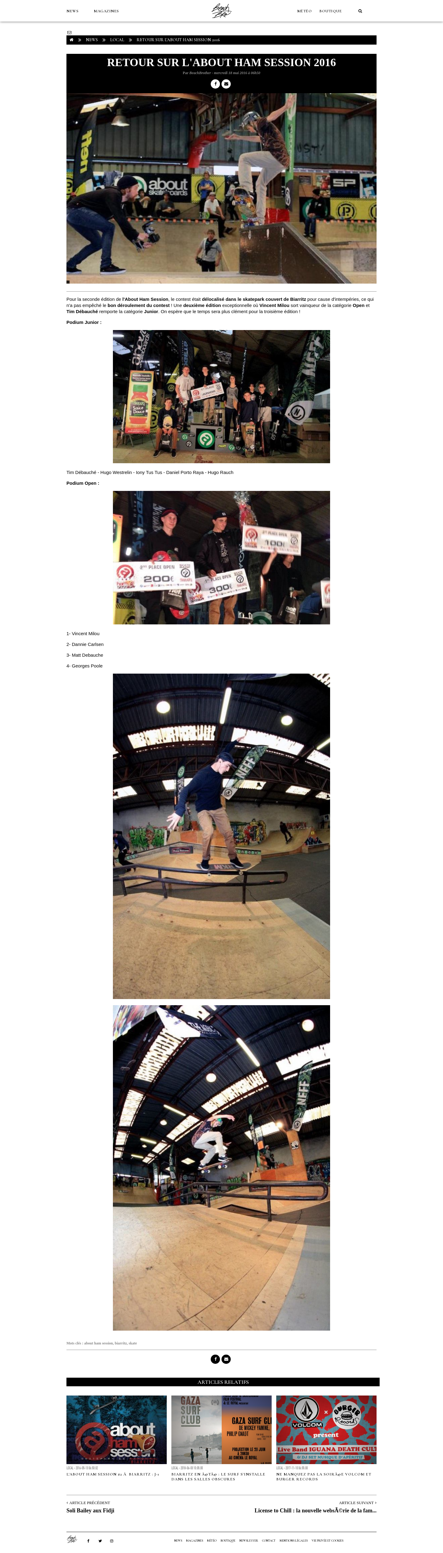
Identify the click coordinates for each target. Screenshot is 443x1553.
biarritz (121, 1343)
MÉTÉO (304, 11)
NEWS (72, 11)
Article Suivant (356, 1502)
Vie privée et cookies (327, 1541)
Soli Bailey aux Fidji (90, 1510)
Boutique (330, 11)
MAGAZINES (106, 11)
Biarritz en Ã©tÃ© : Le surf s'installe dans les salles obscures (218, 1477)
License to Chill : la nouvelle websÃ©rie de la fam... (316, 1510)
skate (133, 1343)
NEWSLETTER (248, 1541)
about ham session (98, 1343)
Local (117, 39)
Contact (269, 1541)
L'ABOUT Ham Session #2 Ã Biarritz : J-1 (112, 1474)
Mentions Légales (294, 1541)
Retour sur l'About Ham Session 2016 (178, 39)
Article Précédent (89, 1502)
